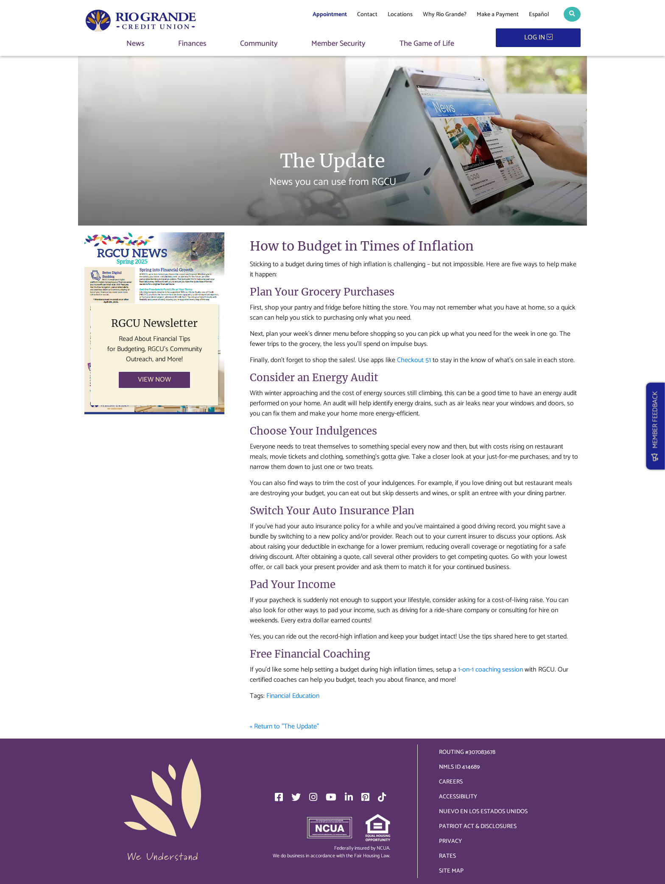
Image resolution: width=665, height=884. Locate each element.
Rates (447, 856)
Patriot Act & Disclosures (478, 826)
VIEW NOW (154, 379)
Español (539, 15)
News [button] (135, 44)
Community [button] (259, 44)
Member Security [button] (338, 44)
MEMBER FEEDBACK (655, 426)
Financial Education (292, 696)
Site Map (451, 871)
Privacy (450, 841)
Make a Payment (498, 15)
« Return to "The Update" (284, 726)
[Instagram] (313, 797)
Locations (400, 15)
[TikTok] (382, 797)
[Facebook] (279, 797)
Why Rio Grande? (445, 15)
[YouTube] (331, 797)
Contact (367, 15)
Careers (451, 782)
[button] (572, 14)
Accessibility (458, 796)
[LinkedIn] (349, 797)
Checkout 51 (414, 360)
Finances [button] (192, 44)
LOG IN (538, 37)
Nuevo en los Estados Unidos (483, 811)
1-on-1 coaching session (490, 669)
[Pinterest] (365, 797)
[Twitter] (296, 797)
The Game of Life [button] (427, 44)
